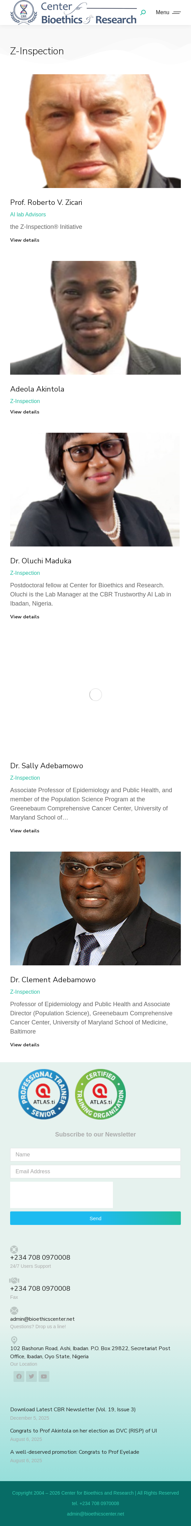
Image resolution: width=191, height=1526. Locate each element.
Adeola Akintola (37, 389)
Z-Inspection (25, 401)
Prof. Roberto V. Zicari (46, 202)
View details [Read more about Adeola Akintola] (24, 412)
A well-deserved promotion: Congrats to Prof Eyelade (74, 1452)
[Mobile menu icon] (166, 12)
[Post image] (95, 131)
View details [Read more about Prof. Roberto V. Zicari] (24, 240)
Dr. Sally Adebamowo (46, 766)
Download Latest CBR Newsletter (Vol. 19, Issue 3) (73, 1409)
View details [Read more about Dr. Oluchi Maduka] (24, 617)
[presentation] (61, 1195)
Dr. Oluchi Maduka (40, 561)
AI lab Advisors (28, 214)
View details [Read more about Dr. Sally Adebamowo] (24, 831)
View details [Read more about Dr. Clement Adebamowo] (24, 1045)
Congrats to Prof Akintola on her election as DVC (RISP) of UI (83, 1431)
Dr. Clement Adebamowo (53, 980)
